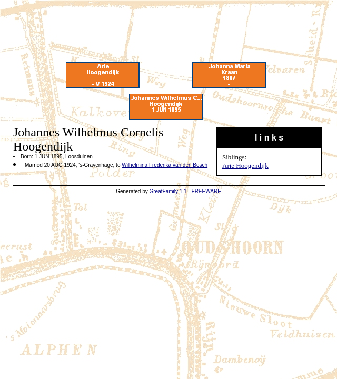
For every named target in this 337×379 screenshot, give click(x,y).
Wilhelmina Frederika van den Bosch (164, 165)
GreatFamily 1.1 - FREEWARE (185, 191)
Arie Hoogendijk (245, 165)
